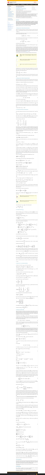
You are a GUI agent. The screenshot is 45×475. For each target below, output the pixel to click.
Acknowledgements (18, 459)
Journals (14, 4)
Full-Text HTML (33, 7)
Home (9, 4)
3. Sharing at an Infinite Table (20, 309)
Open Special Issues (10, 18)
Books (18, 4)
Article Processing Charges (10, 11)
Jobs (35, 4)
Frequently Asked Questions (11, 16)
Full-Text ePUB (33, 8)
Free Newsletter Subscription (11, 13)
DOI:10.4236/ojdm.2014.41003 (19, 7)
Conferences (22, 4)
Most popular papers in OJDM (11, 14)
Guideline (9, 10)
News (27, 4)
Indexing (9, 7)
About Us (32, 4)
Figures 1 (27, 51)
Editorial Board (9, 9)
